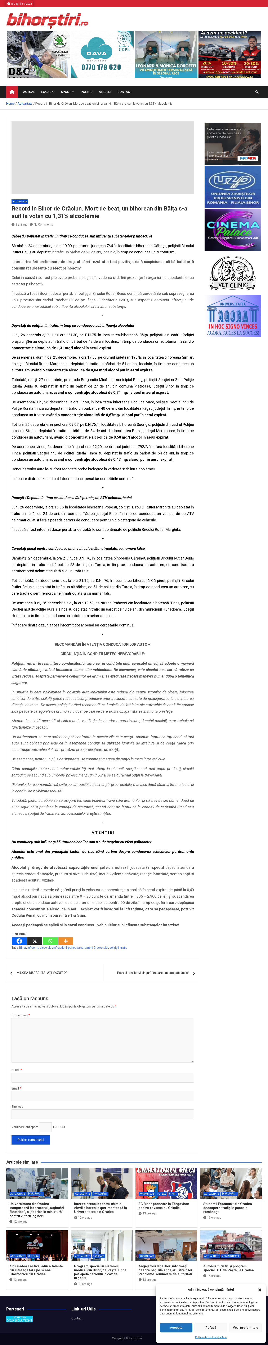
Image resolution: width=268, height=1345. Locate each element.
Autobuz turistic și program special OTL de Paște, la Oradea (228, 1268)
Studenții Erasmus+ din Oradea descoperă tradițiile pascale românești (227, 1208)
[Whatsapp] (50, 941)
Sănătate (98, 1256)
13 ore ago (148, 1213)
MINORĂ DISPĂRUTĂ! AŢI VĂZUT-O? (42, 973)
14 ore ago (212, 1275)
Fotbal (161, 1193)
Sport (66, 92)
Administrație (231, 1256)
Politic (87, 92)
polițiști (114, 947)
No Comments (43, 224)
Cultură (33, 1256)
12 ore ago (18, 1221)
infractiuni (60, 947)
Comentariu (21, 1015)
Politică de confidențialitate (211, 1337)
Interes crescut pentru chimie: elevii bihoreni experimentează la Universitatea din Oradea (100, 1208)
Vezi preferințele (245, 1328)
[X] (34, 941)
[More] (65, 941)
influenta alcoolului (39, 947)
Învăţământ (35, 1193)
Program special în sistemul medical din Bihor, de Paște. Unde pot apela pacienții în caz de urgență (100, 1272)
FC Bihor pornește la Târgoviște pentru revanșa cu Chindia (164, 1206)
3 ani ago (19, 224)
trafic (123, 947)
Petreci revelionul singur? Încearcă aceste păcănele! (153, 973)
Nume (17, 1070)
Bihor (22, 947)
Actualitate (20, 201)
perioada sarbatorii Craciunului (88, 947)
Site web (17, 1107)
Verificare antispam (25, 1127)
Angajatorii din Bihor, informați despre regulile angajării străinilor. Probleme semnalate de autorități (166, 1270)
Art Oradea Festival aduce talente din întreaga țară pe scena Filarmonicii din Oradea (36, 1270)
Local (46, 92)
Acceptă (176, 1328)
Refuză (210, 1328)
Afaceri (105, 92)
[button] (260, 1290)
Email (16, 1088)
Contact (124, 92)
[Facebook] (19, 941)
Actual (29, 92)
